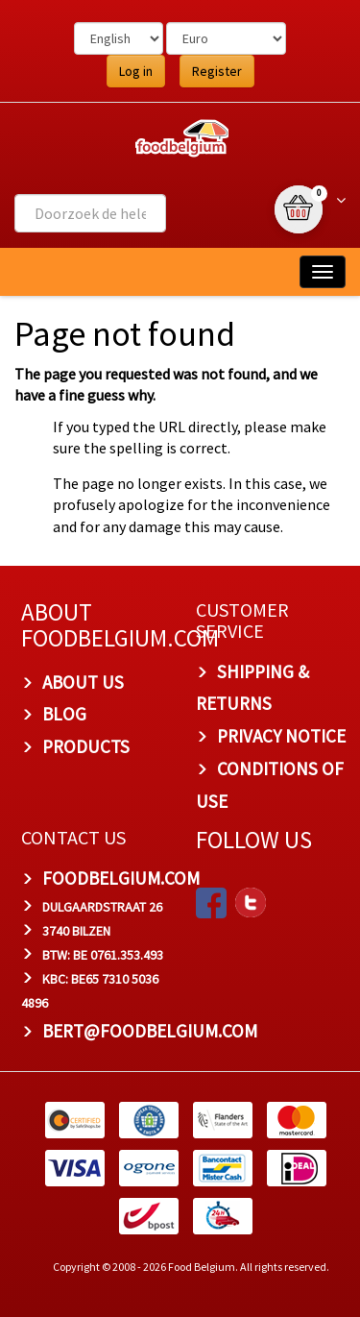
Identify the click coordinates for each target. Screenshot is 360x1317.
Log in (136, 71)
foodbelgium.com (121, 878)
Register (217, 71)
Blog (64, 713)
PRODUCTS (86, 746)
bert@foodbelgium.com (149, 1030)
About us (83, 682)
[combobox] (90, 213)
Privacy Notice (281, 735)
